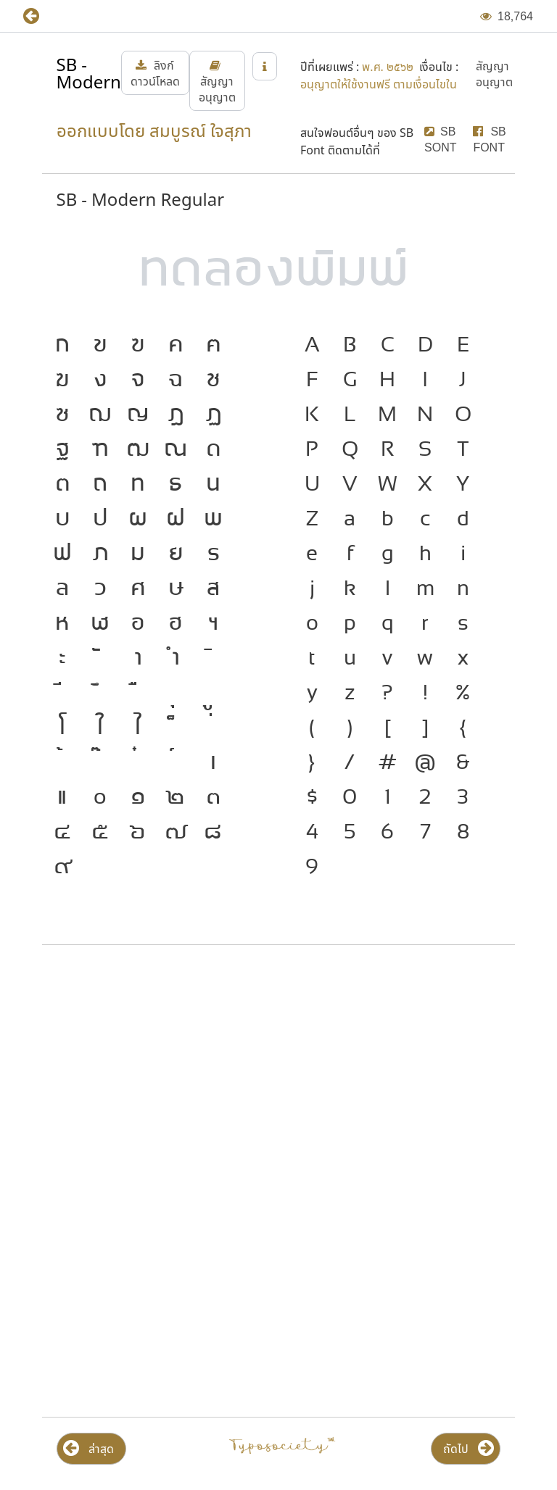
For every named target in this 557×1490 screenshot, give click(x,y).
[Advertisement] (278, 1072)
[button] (41, 16)
